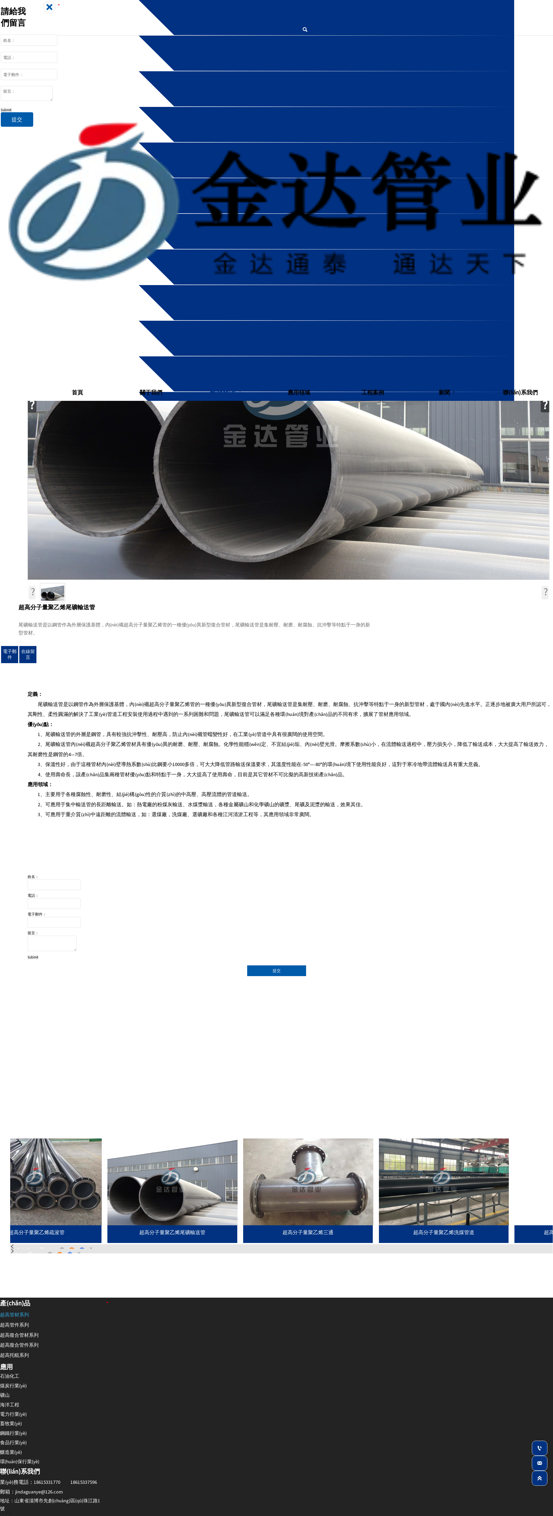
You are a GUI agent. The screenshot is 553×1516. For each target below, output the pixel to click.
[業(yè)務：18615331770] (539, 1448)
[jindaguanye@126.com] (539, 1463)
